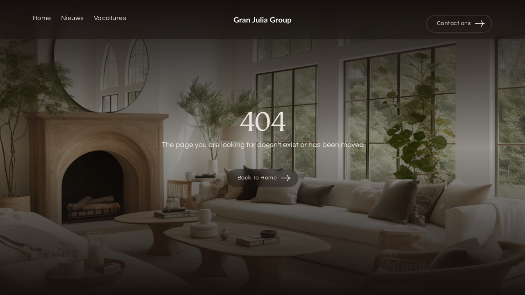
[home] (262, 20)
